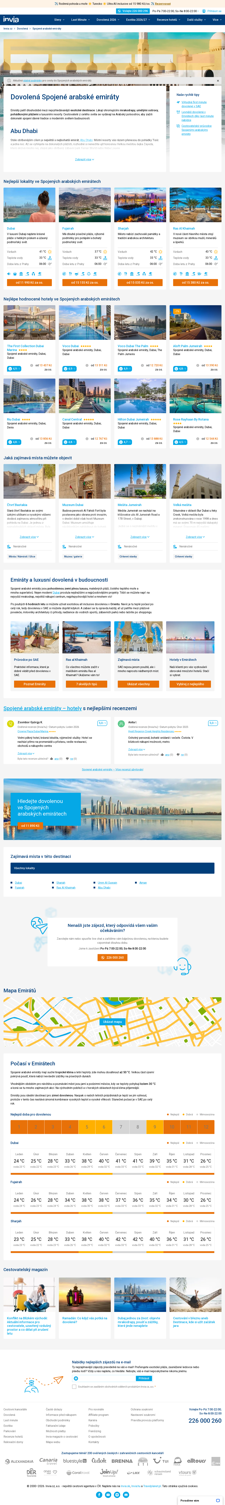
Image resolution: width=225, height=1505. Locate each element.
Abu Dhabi (86, 140)
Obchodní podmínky (58, 1420)
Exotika (8, 1425)
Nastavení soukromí (143, 1415)
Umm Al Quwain (107, 882)
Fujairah (19, 887)
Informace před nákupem (61, 1415)
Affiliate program (98, 1415)
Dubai (18, 882)
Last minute (11, 1420)
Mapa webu (53, 1442)
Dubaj (56, 592)
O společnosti (97, 1436)
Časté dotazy (54, 1409)
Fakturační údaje (56, 1425)
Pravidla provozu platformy (147, 1420)
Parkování (10, 1431)
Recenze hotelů (13, 1436)
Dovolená (22, 28)
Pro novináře (96, 1409)
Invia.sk (125, 1486)
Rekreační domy (13, 1442)
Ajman (143, 882)
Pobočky (93, 1425)
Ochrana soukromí (142, 1409)
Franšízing (94, 1431)
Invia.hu (135, 1486)
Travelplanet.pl (152, 1486)
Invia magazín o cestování (62, 1436)
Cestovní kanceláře (15, 1409)
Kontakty (93, 1442)
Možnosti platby (56, 1431)
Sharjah (60, 882)
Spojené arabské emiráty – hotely (43, 708)
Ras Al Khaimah (65, 887)
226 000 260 (205, 1420)
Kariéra (92, 1420)
